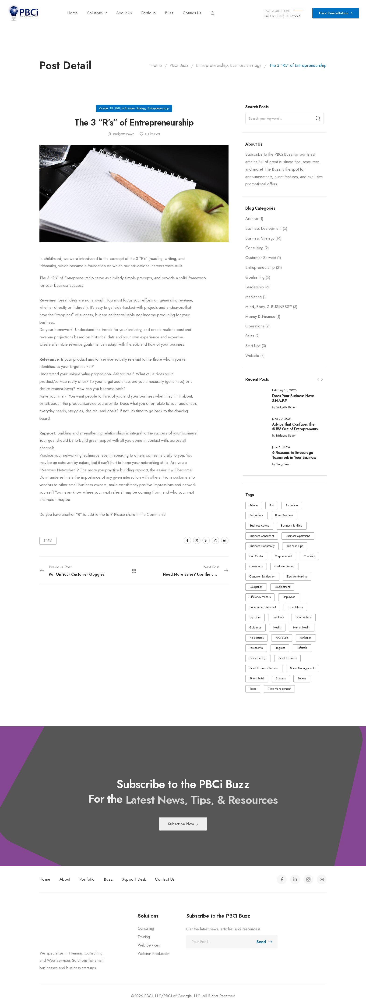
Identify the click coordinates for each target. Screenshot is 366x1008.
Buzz (169, 13)
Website (252, 355)
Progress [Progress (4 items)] (280, 648)
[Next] (322, 379)
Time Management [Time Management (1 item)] (279, 689)
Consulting (254, 248)
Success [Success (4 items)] (281, 678)
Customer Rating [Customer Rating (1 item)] (284, 566)
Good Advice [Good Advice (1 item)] (303, 617)
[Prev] (318, 379)
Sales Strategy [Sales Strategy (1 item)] (258, 658)
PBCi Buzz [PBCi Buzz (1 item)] (281, 638)
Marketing (253, 297)
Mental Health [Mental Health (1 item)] (301, 627)
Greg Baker (283, 464)
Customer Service (260, 257)
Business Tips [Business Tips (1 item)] (294, 546)
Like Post (152, 134)
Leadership (254, 287)
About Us (124, 13)
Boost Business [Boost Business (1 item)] (284, 515)
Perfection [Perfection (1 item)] (306, 638)
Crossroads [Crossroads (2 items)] (256, 566)
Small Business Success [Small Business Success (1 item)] (264, 668)
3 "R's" (48, 540)
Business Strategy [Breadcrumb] (245, 65)
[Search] (213, 13)
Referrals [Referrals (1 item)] (302, 648)
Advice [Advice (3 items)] (254, 505)
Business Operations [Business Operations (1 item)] (298, 536)
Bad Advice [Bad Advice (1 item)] (256, 515)
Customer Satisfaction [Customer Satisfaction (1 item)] (262, 576)
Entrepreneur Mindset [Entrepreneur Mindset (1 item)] (263, 607)
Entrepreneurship (260, 267)
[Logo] (23, 13)
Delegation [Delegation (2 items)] (256, 587)
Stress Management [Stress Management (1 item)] (302, 668)
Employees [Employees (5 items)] (288, 597)
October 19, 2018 (110, 108)
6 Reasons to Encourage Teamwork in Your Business (294, 455)
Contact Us (192, 13)
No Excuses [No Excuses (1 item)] (257, 638)
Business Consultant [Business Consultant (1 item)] (262, 536)
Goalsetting (254, 277)
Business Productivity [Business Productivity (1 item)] (262, 546)
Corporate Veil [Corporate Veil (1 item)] (283, 556)
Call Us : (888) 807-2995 (282, 16)
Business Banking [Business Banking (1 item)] (292, 526)
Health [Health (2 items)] (277, 627)
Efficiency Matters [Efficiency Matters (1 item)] (260, 597)
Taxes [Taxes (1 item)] (253, 689)
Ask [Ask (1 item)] (272, 505)
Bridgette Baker (286, 407)
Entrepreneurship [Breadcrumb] (212, 65)
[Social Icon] (187, 540)
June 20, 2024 (282, 419)
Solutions (95, 13)
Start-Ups (252, 345)
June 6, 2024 (281, 447)
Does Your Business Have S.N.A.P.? (293, 398)
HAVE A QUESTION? (277, 11)
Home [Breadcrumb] (156, 65)
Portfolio (148, 13)
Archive (251, 218)
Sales (249, 336)
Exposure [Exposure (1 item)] (255, 617)
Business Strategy (259, 238)
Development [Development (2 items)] (282, 587)
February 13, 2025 (284, 390)
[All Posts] (134, 570)
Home (72, 13)
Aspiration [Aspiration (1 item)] (292, 505)
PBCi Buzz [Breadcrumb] (179, 65)
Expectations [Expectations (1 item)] (295, 607)
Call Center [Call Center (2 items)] (256, 556)
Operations (254, 326)
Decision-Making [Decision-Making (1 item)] (297, 576)
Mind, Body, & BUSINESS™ (268, 306)
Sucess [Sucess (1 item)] (302, 678)
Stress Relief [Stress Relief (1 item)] (257, 678)
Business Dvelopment (263, 228)
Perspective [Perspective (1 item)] (256, 648)
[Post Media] (255, 398)
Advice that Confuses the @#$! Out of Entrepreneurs (295, 427)
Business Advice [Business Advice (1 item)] (259, 526)
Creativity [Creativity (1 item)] (309, 556)
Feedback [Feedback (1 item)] (278, 617)
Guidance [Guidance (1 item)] (255, 627)
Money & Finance (260, 316)
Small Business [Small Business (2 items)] (287, 658)
